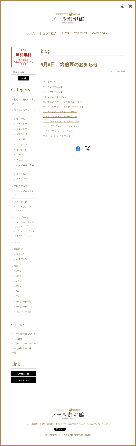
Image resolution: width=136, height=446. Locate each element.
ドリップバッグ (21, 217)
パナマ (19, 155)
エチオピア (21, 129)
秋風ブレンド (23, 259)
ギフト (17, 242)
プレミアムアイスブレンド (56, 97)
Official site (23, 373)
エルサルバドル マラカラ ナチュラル (61, 121)
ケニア (19, 160)
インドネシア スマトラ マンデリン (60, 111)
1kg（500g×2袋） (24, 312)
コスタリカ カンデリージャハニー (60, 116)
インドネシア (23, 149)
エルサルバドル (24, 174)
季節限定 (18, 249)
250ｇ (19, 286)
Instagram (23, 380)
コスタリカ (21, 139)
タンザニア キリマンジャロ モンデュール (63, 102)
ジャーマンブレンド (53, 92)
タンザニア (21, 144)
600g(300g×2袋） (24, 306)
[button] (101, 33)
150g (18, 276)
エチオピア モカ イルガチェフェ (59, 131)
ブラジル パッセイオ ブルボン (58, 136)
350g (18, 296)
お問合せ (18, 338)
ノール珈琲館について (25, 334)
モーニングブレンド (53, 87)
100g (18, 271)
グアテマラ (21, 134)
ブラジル (20, 119)
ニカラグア (21, 179)
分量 (16, 266)
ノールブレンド (50, 82)
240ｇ (19, 281)
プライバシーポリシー (25, 343)
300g (18, 291)
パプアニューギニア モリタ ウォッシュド (63, 107)
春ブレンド (21, 254)
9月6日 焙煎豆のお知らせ (69, 64)
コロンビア (21, 124)
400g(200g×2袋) (23, 301)
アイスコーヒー (21, 202)
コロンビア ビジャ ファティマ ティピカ (62, 126)
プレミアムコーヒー (24, 186)
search (23, 78)
